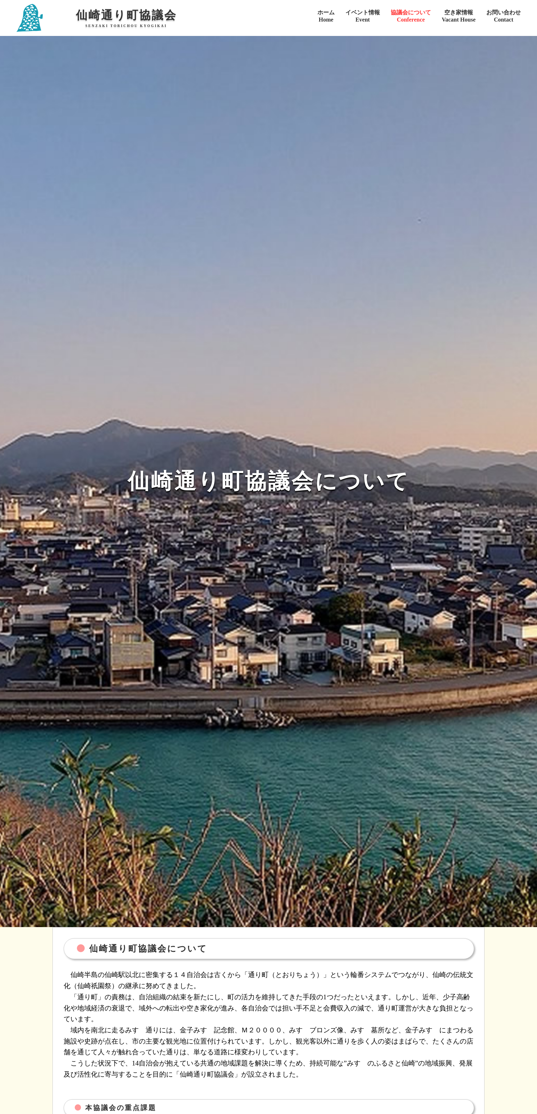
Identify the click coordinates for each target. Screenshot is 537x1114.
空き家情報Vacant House (459, 16)
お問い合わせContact (503, 16)
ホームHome (326, 16)
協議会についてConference (411, 16)
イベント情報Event (362, 16)
